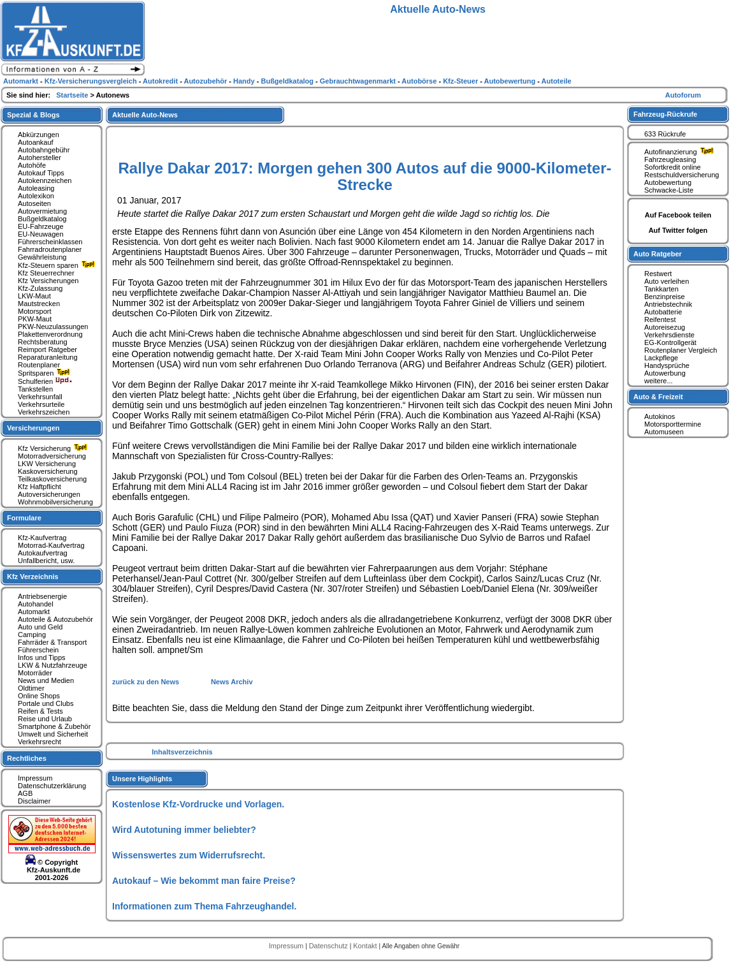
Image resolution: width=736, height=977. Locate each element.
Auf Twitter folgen (678, 230)
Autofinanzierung (680, 152)
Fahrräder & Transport (52, 642)
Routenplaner (39, 365)
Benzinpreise (664, 296)
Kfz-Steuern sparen (58, 265)
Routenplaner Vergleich (680, 350)
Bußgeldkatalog (42, 219)
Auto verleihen (666, 281)
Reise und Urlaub (45, 719)
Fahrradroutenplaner (50, 249)
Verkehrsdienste (669, 335)
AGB (25, 793)
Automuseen (664, 432)
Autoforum (683, 95)
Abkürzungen (38, 134)
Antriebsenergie (42, 596)
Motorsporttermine (672, 424)
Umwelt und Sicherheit (53, 734)
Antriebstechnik (668, 304)
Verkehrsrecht (39, 742)
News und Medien (46, 680)
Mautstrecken (39, 303)
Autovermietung (42, 211)
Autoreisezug (664, 327)
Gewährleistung (42, 257)
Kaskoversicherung (48, 471)
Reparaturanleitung (48, 357)
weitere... (658, 381)
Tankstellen (35, 389)
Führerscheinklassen (50, 242)
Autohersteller (39, 157)
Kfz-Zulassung (40, 288)
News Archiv (232, 682)
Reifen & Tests (40, 711)
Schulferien (45, 381)
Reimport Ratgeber (47, 349)
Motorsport (35, 311)
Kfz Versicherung (54, 448)
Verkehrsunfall (40, 396)
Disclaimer (34, 801)
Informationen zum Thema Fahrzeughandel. (204, 906)
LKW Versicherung (47, 463)
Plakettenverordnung (50, 334)
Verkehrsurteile (41, 404)
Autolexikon (36, 196)
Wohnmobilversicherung (55, 502)
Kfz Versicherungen (48, 280)
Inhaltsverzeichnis (182, 752)
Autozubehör (206, 81)
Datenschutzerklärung (52, 786)
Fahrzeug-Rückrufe (665, 114)
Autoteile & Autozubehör (55, 619)
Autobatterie (663, 312)
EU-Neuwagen (41, 234)
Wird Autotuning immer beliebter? (184, 830)
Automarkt (34, 611)
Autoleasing (36, 188)
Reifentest (660, 319)
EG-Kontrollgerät (670, 342)
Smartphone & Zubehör (54, 726)
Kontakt (366, 946)
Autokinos (659, 416)
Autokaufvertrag (43, 553)
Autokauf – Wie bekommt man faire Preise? (204, 881)
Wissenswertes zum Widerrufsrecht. (188, 855)
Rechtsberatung (43, 342)
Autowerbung (665, 373)
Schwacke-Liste (668, 190)
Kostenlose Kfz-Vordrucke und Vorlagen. (198, 804)
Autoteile (557, 81)
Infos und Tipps (42, 657)
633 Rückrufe (665, 134)
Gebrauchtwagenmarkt (359, 81)
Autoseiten (34, 203)
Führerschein (38, 650)
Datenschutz (329, 946)
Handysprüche (666, 365)
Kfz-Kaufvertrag (42, 537)
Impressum (35, 778)
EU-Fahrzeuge (41, 226)
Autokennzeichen (44, 180)
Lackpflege (661, 358)
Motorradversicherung (52, 456)
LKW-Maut (34, 296)
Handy (245, 81)
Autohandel (36, 604)
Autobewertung (667, 182)
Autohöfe (32, 165)
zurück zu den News (146, 682)
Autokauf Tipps (41, 173)
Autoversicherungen (49, 494)
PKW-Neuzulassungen (53, 326)
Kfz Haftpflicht (39, 486)
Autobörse (419, 81)
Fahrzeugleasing (670, 159)
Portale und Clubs (45, 703)
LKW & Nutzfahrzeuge (52, 665)
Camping (32, 634)
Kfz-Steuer (461, 81)
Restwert (658, 273)
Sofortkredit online (672, 167)
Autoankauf (36, 142)
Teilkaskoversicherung (52, 479)
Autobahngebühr (43, 150)
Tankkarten (661, 289)
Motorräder (35, 673)
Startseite (73, 95)
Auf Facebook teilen (678, 215)
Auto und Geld (40, 627)
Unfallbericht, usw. (46, 560)
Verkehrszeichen (43, 412)
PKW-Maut (35, 319)
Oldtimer (31, 688)
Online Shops (39, 696)
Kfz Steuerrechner (46, 273)
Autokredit (161, 81)
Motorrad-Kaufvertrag (51, 545)
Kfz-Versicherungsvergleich (92, 81)
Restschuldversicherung (681, 175)
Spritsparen (45, 373)
